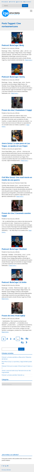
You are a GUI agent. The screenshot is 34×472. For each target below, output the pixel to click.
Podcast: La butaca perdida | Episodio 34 (13, 375)
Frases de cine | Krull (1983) (13, 316)
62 (27, 338)
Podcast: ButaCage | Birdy (13, 45)
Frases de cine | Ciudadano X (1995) (17, 110)
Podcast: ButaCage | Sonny (13, 77)
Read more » (28, 60)
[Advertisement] (13, 396)
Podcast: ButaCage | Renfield (14, 249)
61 (22, 338)
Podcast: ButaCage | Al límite (14, 282)
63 (22, 342)
